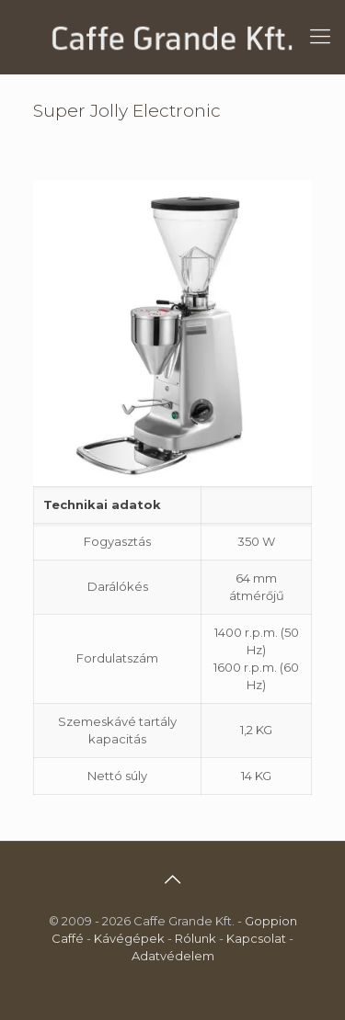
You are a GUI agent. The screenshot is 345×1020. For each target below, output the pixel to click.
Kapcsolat (256, 938)
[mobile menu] (320, 36)
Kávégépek (129, 938)
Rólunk (195, 938)
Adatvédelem (173, 955)
